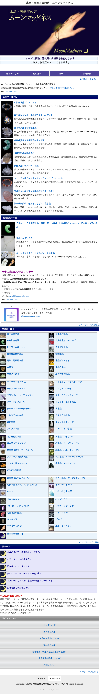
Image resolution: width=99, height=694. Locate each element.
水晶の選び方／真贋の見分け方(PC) (20, 553)
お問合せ (87, 74)
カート (62, 74)
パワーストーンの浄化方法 (16, 560)
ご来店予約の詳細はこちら (62, 88)
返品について (49, 645)
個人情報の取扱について (49, 658)
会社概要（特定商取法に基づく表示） (49, 652)
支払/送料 (37, 74)
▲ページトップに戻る (89, 325)
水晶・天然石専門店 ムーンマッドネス (49, 2)
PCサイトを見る (88, 79)
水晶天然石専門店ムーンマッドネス (49, 684)
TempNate (56, 690)
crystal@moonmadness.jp (19, 296)
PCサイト (41, 679)
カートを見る (49, 632)
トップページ (49, 625)
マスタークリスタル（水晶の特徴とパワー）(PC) (26, 582)
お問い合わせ (49, 665)
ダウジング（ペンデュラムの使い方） (21, 575)
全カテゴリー (12, 74)
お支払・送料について (49, 638)
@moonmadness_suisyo (31, 316)
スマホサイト (55, 678)
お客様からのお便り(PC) (15, 589)
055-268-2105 (10, 91)
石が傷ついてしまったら (15, 568)
